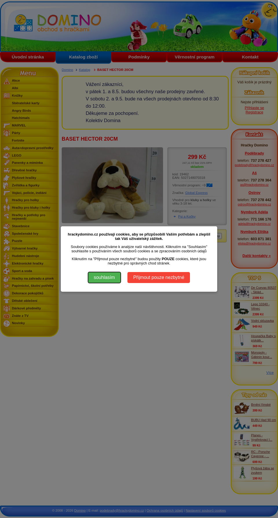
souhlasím (104, 277)
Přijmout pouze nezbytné (158, 277)
